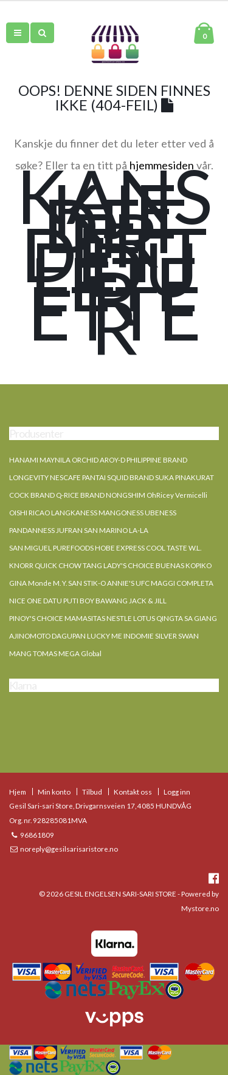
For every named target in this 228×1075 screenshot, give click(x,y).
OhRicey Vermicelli (177, 494)
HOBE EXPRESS (120, 547)
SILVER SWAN (177, 635)
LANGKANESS (74, 512)
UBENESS (160, 512)
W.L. (194, 547)
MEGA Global (80, 653)
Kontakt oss (133, 791)
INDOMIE (138, 635)
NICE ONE (25, 600)
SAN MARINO (106, 530)
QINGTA (169, 618)
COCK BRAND (32, 494)
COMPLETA (194, 582)
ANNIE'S (120, 582)
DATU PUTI (60, 600)
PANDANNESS (32, 530)
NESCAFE (65, 477)
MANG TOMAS (33, 653)
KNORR (21, 565)
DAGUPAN (69, 635)
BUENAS (170, 565)
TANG (92, 565)
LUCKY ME (104, 635)
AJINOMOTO (29, 635)
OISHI (18, 512)
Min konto (54, 791)
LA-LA (138, 530)
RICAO (39, 512)
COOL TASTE (166, 547)
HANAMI (23, 459)
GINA (18, 582)
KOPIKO (198, 565)
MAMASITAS (84, 618)
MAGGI (163, 582)
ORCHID (85, 459)
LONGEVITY (29, 477)
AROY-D (112, 459)
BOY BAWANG (104, 600)
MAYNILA (55, 459)
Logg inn (177, 791)
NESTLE (119, 618)
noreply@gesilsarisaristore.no (68, 848)
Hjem (17, 791)
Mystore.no (200, 908)
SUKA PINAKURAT (184, 477)
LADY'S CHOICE (128, 565)
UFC (143, 582)
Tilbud (92, 791)
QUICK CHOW (58, 565)
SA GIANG (200, 618)
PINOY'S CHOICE (36, 618)
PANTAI (94, 477)
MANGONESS (120, 512)
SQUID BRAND (130, 477)
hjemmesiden (162, 165)
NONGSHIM (125, 494)
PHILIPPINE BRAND (156, 459)
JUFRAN (69, 530)
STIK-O (94, 582)
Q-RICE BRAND (80, 494)
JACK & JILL (148, 600)
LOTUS (144, 618)
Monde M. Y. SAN (55, 582)
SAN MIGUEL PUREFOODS (51, 547)
